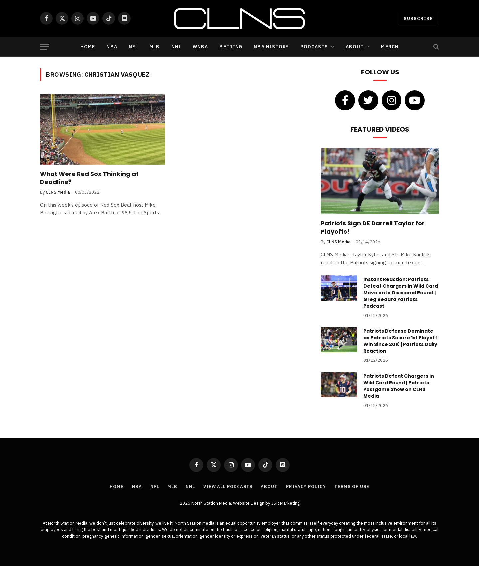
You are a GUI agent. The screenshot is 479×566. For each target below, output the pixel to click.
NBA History (271, 47)
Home (87, 47)
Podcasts (314, 47)
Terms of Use (351, 486)
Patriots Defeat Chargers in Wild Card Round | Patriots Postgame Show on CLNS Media (398, 386)
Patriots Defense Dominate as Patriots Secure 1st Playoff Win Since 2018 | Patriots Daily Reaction (400, 341)
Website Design (249, 503)
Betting (230, 47)
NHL (176, 47)
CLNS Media (58, 192)
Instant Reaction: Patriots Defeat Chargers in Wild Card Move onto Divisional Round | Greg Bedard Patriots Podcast (400, 292)
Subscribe (418, 18)
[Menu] (44, 46)
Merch (390, 47)
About (355, 47)
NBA (111, 47)
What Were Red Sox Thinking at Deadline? (89, 178)
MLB (154, 47)
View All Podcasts (227, 486)
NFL (133, 47)
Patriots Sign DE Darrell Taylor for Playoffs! (373, 227)
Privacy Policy (306, 486)
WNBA (200, 47)
